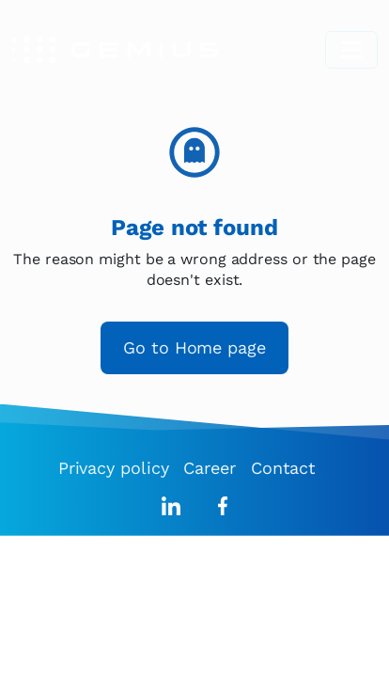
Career (209, 468)
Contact (283, 468)
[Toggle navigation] (351, 50)
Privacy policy (113, 468)
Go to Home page (194, 347)
